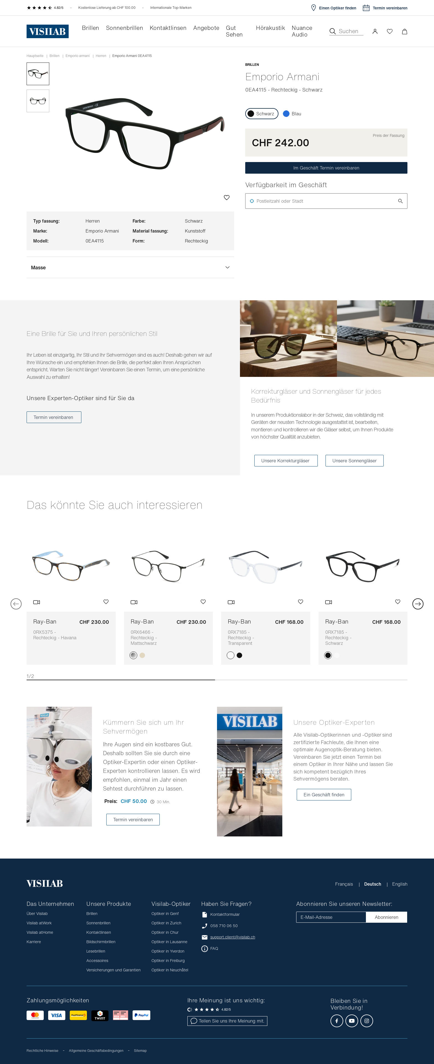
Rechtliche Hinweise (42, 1050)
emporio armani (78, 56)
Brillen (55, 56)
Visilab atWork (39, 923)
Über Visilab (37, 913)
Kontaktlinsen (98, 932)
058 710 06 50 (224, 925)
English (399, 884)
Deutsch (373, 884)
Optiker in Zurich (166, 923)
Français (344, 884)
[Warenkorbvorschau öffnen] (404, 31)
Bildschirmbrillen (100, 942)
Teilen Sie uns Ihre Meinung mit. (227, 1021)
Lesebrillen (95, 951)
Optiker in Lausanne (169, 942)
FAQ (214, 948)
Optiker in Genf (165, 913)
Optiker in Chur (165, 932)
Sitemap (140, 1050)
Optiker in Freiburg (168, 960)
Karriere (34, 942)
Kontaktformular (220, 914)
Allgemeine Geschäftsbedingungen (96, 1050)
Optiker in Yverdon (167, 951)
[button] (375, 31)
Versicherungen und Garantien (113, 970)
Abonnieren (386, 917)
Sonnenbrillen (98, 923)
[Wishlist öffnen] (390, 31)
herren (101, 56)
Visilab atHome (40, 932)
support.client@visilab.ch (232, 937)
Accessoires (97, 960)
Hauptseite (35, 56)
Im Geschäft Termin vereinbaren (326, 168)
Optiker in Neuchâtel (169, 970)
